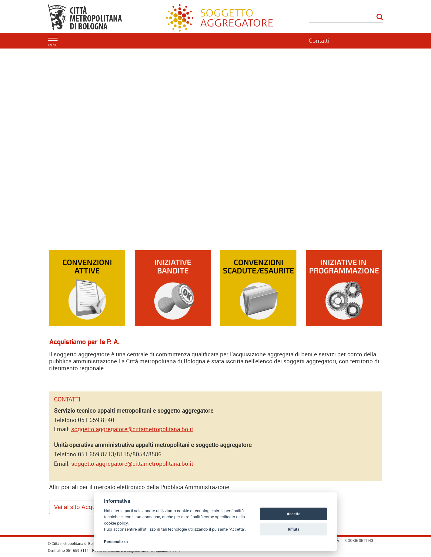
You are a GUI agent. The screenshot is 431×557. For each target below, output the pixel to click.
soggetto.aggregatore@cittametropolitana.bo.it (132, 429)
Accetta (293, 514)
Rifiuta (293, 529)
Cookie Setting (359, 540)
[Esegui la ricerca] (379, 17)
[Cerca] (346, 17)
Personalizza (116, 541)
